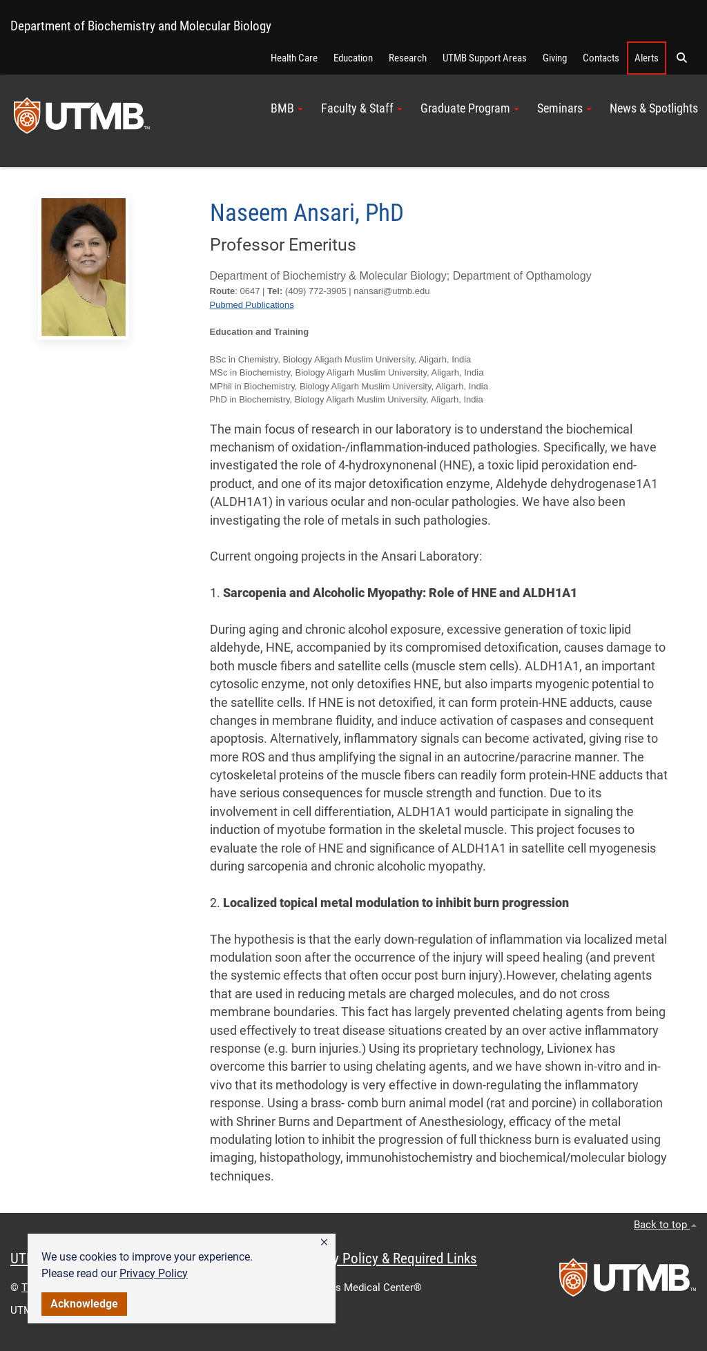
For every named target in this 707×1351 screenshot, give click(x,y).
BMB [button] (287, 108)
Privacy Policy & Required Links (387, 1258)
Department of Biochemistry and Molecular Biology (140, 26)
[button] (324, 1243)
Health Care (294, 58)
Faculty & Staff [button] (362, 108)
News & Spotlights (654, 108)
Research (408, 58)
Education (353, 58)
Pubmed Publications (252, 305)
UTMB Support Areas (485, 58)
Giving (555, 58)
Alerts (647, 58)
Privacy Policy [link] (153, 1273)
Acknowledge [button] (84, 1303)
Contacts (601, 58)
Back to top (665, 1224)
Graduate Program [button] (469, 108)
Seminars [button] (564, 108)
